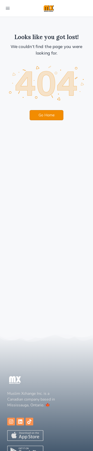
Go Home (47, 115)
